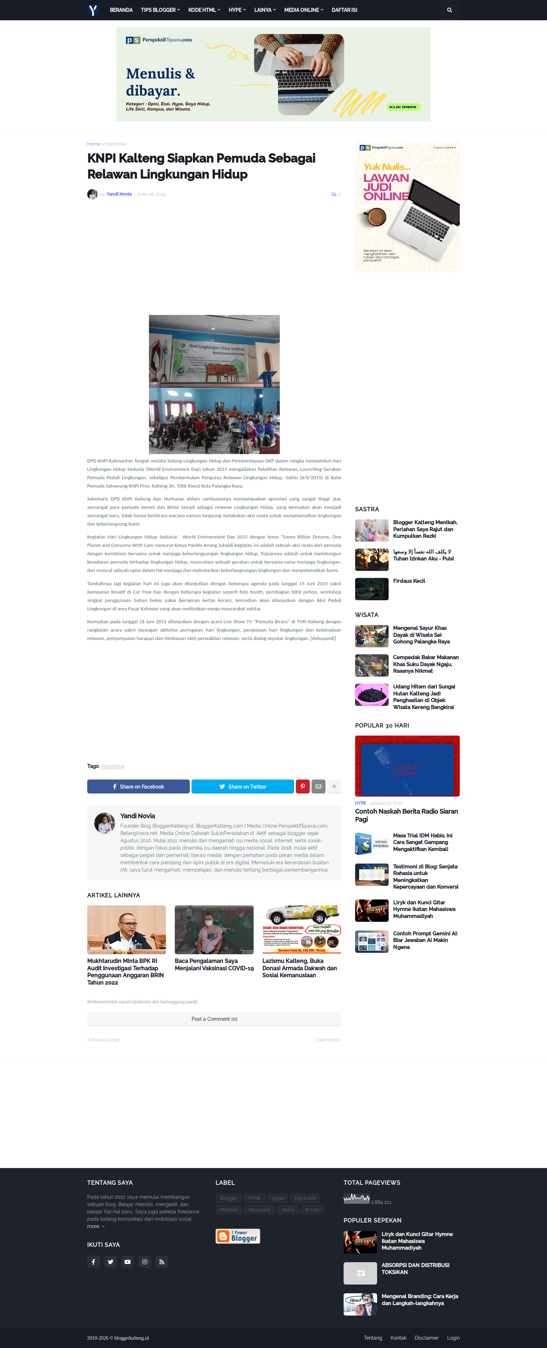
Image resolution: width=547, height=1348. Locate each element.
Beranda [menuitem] (121, 10)
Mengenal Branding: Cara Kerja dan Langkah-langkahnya (420, 1299)
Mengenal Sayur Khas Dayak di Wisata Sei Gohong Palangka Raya (421, 635)
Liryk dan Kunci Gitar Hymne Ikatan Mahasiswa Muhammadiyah (424, 909)
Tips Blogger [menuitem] (158, 10)
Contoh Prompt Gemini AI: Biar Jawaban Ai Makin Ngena (425, 940)
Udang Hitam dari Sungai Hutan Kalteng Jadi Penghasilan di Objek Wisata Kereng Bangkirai (424, 697)
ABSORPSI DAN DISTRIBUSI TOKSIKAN (415, 1268)
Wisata (312, 1209)
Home (93, 144)
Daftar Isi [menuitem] (344, 10)
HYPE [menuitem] (235, 10)
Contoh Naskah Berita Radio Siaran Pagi (406, 815)
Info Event (305, 1198)
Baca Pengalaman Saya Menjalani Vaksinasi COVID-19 (214, 965)
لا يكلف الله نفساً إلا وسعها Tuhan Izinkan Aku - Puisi (423, 555)
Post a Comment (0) (214, 1019)
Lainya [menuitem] (262, 10)
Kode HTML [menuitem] (202, 10)
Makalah (229, 1209)
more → (96, 1226)
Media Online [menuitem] (301, 10)
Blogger (229, 1198)
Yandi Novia (137, 816)
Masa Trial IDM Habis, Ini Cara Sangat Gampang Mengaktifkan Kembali (422, 842)
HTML (254, 1198)
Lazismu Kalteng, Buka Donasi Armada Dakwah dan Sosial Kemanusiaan (299, 968)
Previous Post (105, 1039)
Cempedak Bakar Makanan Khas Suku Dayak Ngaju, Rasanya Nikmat (426, 664)
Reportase (115, 144)
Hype (278, 1198)
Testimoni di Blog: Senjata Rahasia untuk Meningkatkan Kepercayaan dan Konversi (425, 877)
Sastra (287, 1209)
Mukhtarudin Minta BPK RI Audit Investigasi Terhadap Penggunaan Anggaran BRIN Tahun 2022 (125, 972)
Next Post (327, 1039)
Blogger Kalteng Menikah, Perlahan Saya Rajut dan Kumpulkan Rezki (425, 529)
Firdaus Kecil (409, 581)
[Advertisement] (214, 257)
